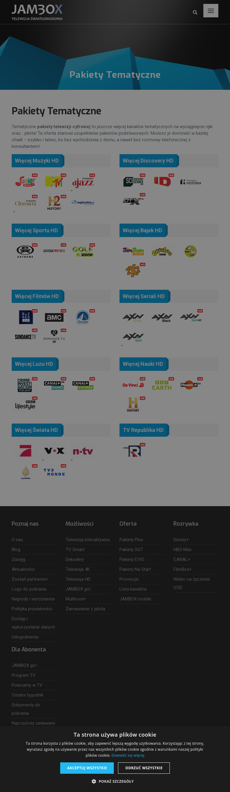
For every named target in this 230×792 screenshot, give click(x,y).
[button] (115, 781)
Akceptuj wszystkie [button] (87, 767)
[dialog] (115, 396)
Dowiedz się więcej (127, 755)
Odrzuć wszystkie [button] (143, 767)
